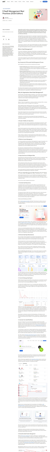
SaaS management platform (25, 201)
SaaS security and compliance (29, 442)
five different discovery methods (25, 222)
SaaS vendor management (25, 435)
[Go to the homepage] (3, 1)
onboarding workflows (35, 359)
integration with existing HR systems (30, 334)
